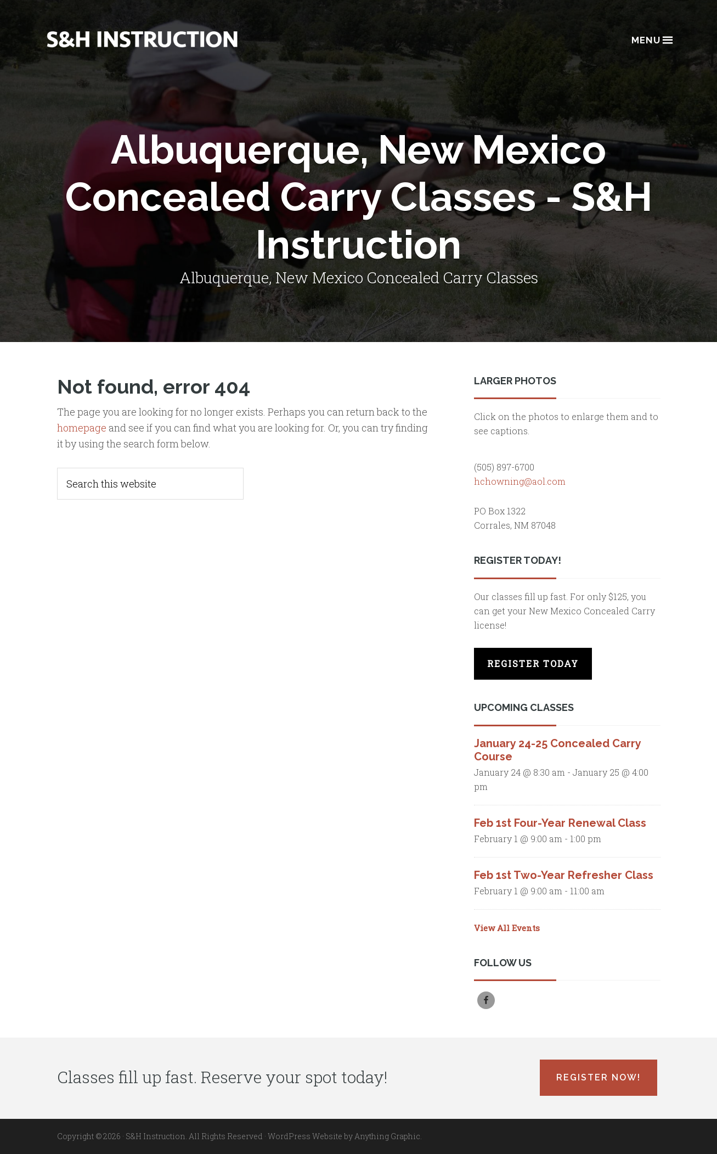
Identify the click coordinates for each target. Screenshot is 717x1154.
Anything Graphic (387, 1136)
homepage (81, 427)
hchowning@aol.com (520, 481)
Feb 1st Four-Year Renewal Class (560, 823)
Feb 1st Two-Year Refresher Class (563, 875)
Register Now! (598, 1077)
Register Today (533, 663)
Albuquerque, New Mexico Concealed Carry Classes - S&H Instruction (142, 39)
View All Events (507, 927)
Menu (651, 39)
